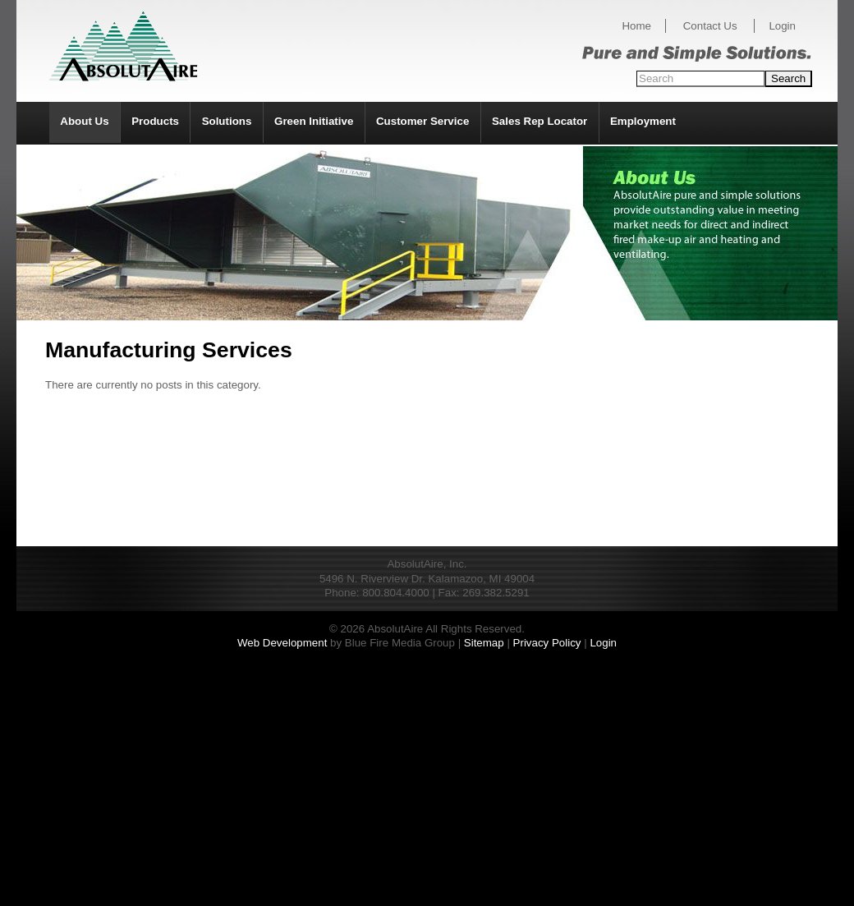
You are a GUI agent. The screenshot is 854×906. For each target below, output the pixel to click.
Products (155, 121)
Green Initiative (313, 121)
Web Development (282, 643)
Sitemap (484, 643)
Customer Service (422, 121)
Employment (643, 121)
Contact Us (710, 26)
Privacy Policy (547, 643)
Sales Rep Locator (539, 121)
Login (782, 26)
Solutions (227, 121)
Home (636, 26)
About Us (84, 121)
